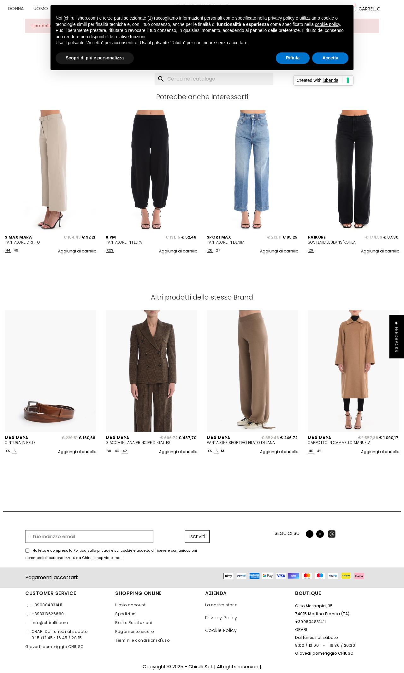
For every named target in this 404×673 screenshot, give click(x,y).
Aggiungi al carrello (77, 251)
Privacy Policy (221, 618)
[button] (396, 336)
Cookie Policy (221, 630)
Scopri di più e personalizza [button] (95, 57)
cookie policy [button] (327, 24)
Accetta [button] (330, 57)
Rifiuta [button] (293, 57)
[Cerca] (214, 79)
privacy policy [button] (281, 18)
